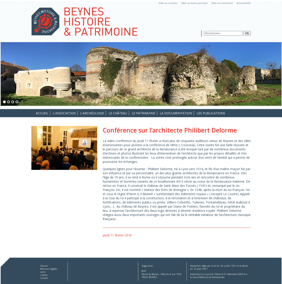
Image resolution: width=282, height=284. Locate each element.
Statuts (44, 265)
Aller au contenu (168, 3)
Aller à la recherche (222, 3)
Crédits (43, 275)
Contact (44, 278)
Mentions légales (48, 268)
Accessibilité (244, 3)
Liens (42, 271)
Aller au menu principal (194, 3)
